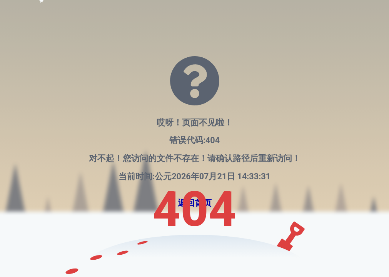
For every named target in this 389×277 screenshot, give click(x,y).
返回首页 (195, 203)
